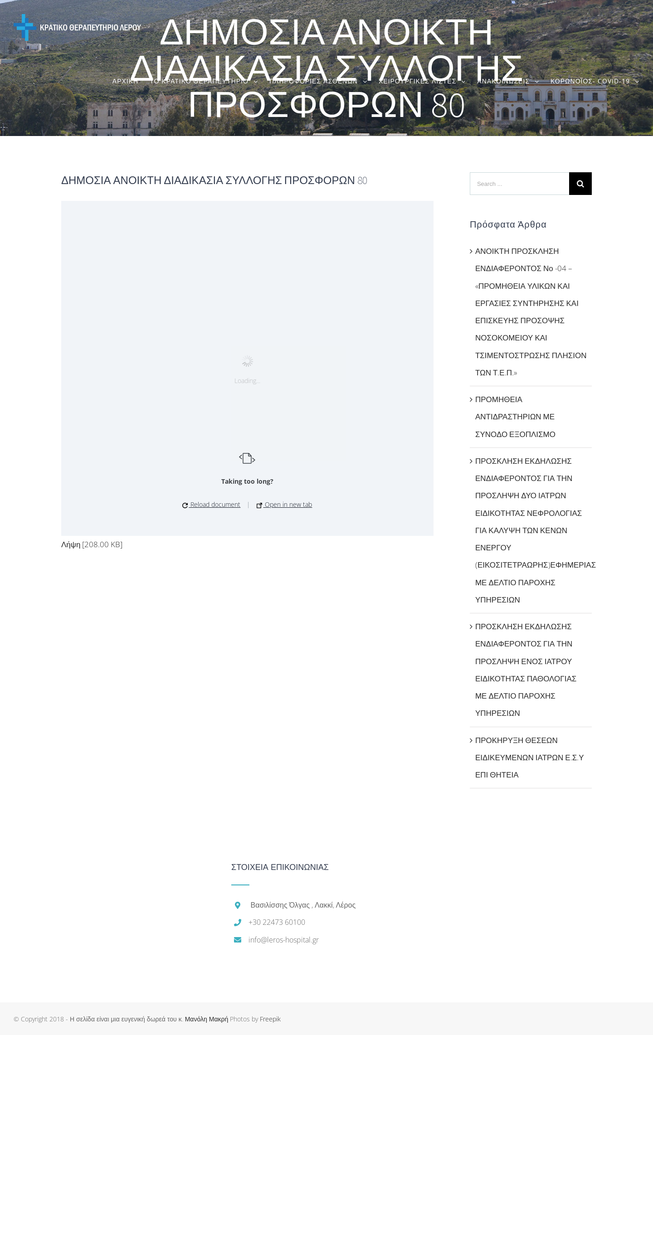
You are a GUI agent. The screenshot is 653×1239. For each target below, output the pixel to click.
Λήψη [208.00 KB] (91, 544)
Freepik (270, 1019)
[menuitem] (131, 81)
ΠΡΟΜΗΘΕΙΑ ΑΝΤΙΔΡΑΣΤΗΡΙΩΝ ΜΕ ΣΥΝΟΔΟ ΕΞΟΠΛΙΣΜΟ (515, 416)
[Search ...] (519, 183)
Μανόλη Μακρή (207, 1019)
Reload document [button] (211, 504)
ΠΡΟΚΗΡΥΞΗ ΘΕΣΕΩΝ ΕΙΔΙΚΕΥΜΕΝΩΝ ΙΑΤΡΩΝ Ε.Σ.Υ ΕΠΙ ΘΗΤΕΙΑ (529, 757)
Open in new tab (284, 504)
